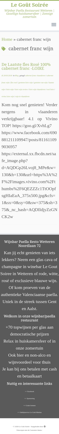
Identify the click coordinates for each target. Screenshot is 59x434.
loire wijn (10, 89)
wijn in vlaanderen (22, 96)
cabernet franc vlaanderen (35, 75)
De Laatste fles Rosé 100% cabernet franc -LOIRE (26, 66)
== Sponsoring (29, 398)
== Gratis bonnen (29, 405)
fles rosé (14, 82)
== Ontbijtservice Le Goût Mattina (29, 412)
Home (7, 39)
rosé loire (50, 89)
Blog (17, 75)
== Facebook (29, 391)
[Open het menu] (53, 24)
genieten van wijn (41, 82)
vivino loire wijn (8, 96)
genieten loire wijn (26, 82)
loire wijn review (21, 89)
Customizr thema (36, 430)
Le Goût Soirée (29, 4)
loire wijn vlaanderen (37, 89)
